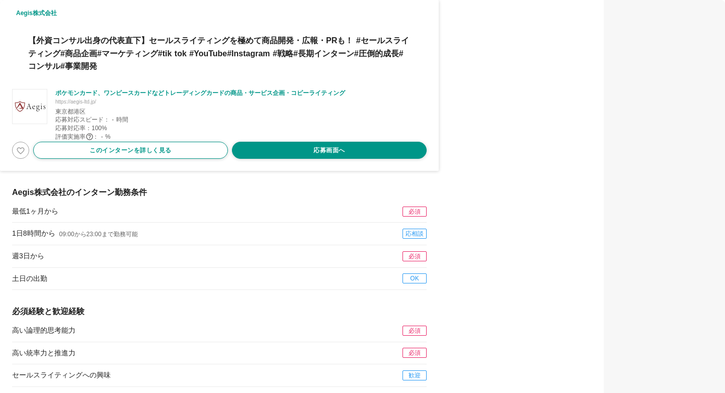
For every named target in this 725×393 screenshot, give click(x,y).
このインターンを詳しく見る (131, 150)
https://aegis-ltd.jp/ (75, 102)
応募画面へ (329, 150)
